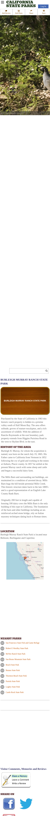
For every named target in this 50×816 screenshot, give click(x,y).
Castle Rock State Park (15, 692)
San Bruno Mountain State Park (18, 659)
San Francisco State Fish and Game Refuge (22, 643)
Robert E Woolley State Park (17, 648)
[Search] (28, 371)
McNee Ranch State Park (15, 654)
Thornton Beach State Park (16, 676)
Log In (43, 6)
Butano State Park (13, 670)
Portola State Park (13, 681)
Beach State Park (12, 665)
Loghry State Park (13, 687)
